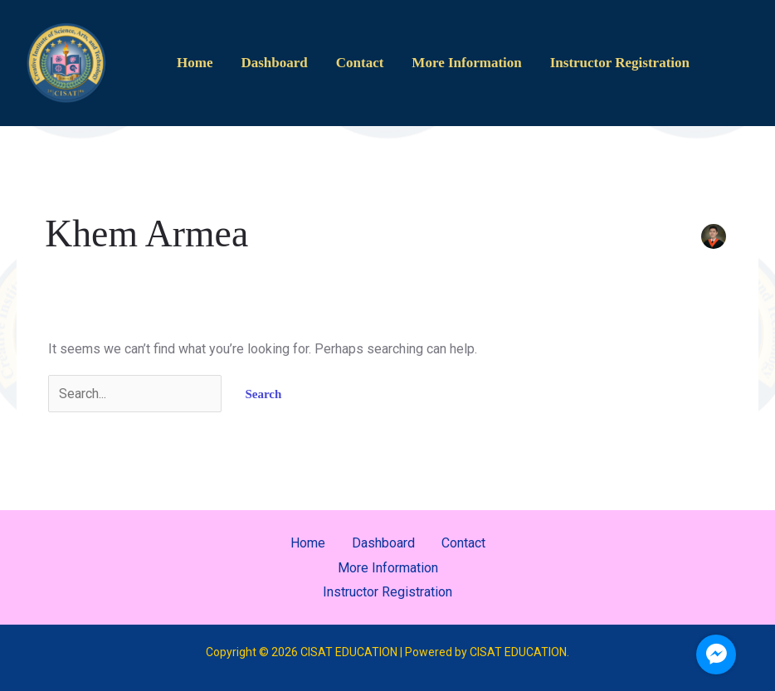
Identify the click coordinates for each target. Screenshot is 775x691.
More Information (466, 63)
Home (194, 63)
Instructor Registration (620, 63)
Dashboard (274, 63)
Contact (360, 63)
